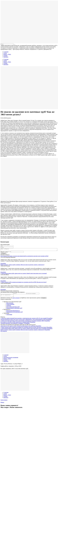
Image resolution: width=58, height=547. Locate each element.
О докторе (5, 51)
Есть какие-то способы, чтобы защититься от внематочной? (15, 322)
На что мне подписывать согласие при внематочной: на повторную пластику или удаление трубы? (24, 256)
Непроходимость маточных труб (14, 309)
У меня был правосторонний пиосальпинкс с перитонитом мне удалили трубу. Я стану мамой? (24, 319)
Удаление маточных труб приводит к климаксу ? (12, 324)
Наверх (2, 403)
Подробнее (3, 263)
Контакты (5, 56)
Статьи (5, 53)
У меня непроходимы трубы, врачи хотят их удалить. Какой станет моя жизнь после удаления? (24, 273)
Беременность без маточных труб (14, 312)
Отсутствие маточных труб (12, 307)
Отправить (43, 298)
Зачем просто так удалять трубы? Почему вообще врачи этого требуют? (18, 326)
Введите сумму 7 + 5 (6, 252)
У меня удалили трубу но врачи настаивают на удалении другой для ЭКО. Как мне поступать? (24, 282)
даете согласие (15, 298)
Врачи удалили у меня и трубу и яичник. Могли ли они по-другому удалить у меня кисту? (22, 265)
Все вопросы (4, 331)
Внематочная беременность (13, 311)
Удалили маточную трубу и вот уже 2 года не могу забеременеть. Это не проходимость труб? (23, 320)
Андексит (8, 306)
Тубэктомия (9, 315)
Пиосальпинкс (9, 303)
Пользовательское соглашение (10, 358)
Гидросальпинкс (10, 305)
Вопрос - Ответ (7, 54)
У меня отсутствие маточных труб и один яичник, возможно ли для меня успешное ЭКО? (23, 321)
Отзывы (5, 55)
